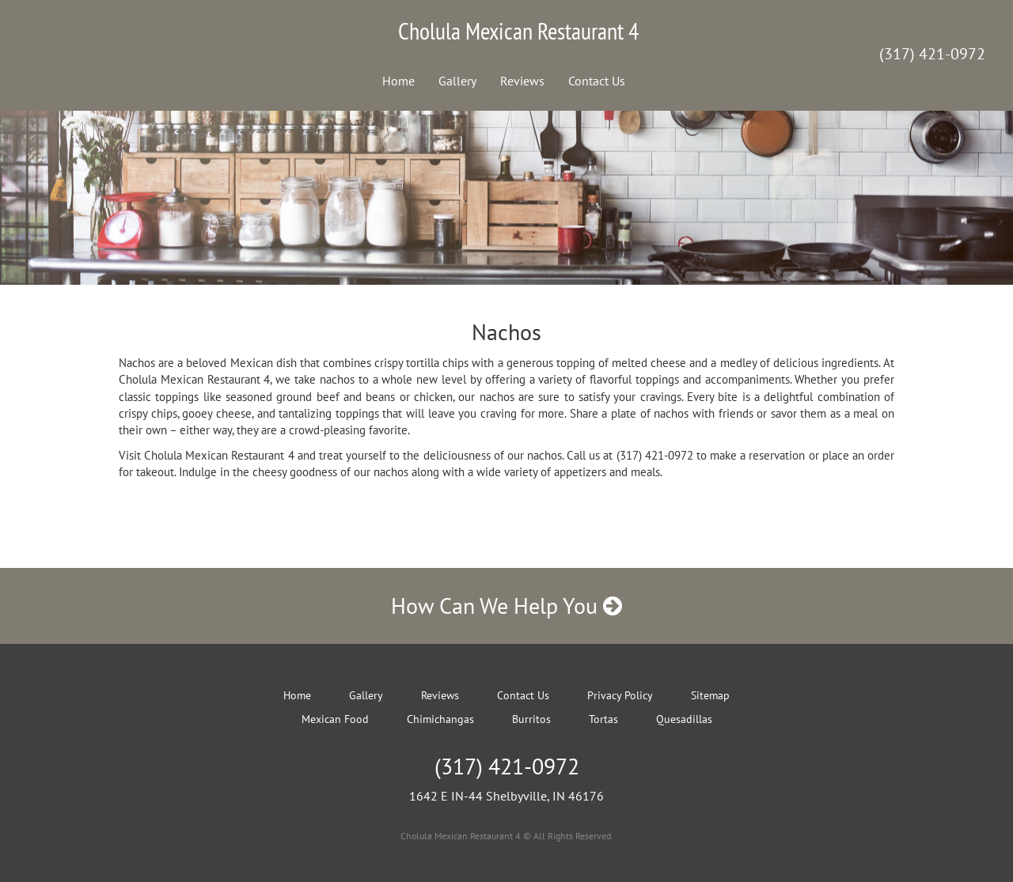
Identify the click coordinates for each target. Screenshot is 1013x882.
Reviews (522, 81)
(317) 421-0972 (932, 54)
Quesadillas (684, 719)
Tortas (603, 719)
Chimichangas (440, 719)
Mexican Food (335, 719)
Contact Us (596, 81)
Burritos (531, 719)
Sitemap (710, 695)
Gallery (457, 81)
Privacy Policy (620, 695)
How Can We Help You (506, 605)
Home (398, 81)
